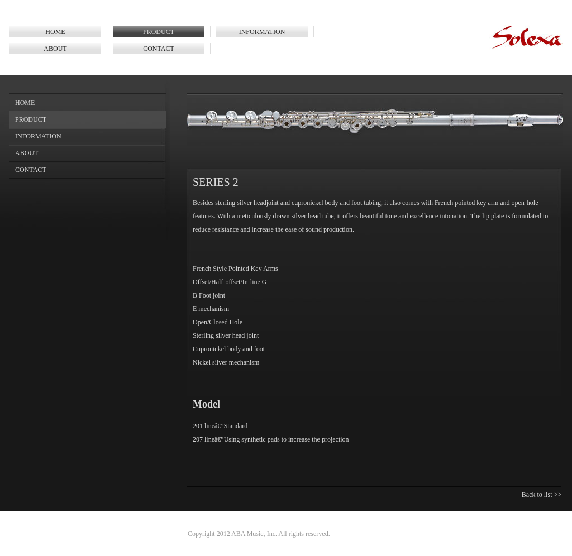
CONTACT (158, 48)
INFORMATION (262, 32)
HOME (55, 32)
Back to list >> (541, 495)
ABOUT (55, 48)
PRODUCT (158, 32)
